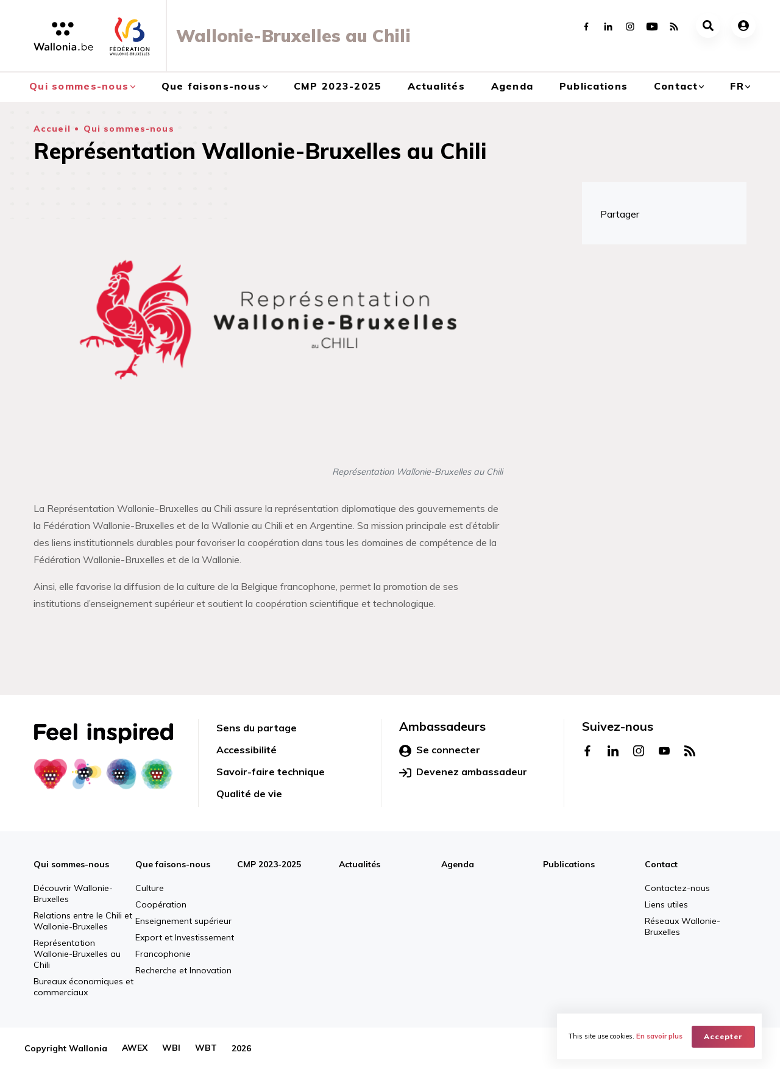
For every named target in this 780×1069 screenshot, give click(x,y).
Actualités (436, 86)
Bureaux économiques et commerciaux (83, 987)
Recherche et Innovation (183, 970)
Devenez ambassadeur (463, 772)
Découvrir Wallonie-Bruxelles (73, 893)
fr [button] (737, 86)
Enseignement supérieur (183, 920)
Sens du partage (256, 728)
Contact (676, 86)
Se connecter (439, 750)
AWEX (134, 1048)
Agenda (512, 86)
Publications (593, 86)
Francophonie (163, 953)
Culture (149, 888)
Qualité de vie (249, 793)
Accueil (52, 128)
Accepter (723, 1035)
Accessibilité (246, 750)
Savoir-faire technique (270, 771)
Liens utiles (666, 904)
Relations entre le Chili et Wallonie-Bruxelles (83, 921)
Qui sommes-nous (79, 86)
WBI (171, 1048)
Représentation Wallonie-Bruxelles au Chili (77, 953)
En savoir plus (660, 1036)
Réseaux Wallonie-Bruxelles (682, 926)
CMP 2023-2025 (338, 86)
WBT (206, 1048)
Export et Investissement (184, 937)
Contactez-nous (677, 888)
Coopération (160, 904)
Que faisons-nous (211, 86)
